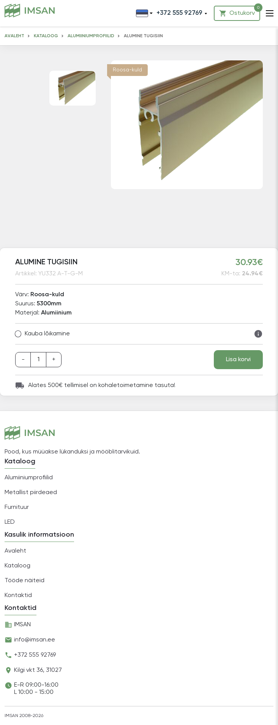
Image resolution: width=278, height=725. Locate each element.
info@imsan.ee (34, 640)
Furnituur (17, 507)
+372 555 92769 (35, 655)
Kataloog (46, 36)
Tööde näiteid (24, 581)
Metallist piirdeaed (31, 493)
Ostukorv (239, 11)
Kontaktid (18, 595)
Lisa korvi (238, 360)
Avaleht (14, 36)
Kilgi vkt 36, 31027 (38, 670)
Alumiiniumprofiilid (91, 36)
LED (10, 522)
